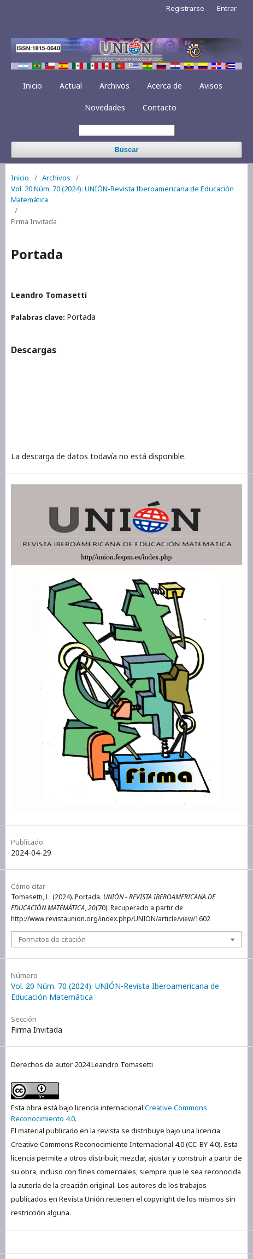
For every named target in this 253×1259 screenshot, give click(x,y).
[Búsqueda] (127, 130)
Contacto (159, 107)
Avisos (210, 85)
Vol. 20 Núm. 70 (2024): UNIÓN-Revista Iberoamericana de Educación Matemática (122, 194)
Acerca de (164, 85)
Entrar (227, 8)
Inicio (32, 85)
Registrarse (185, 8)
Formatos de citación (52, 939)
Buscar (126, 149)
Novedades (105, 107)
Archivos (114, 85)
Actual (71, 85)
